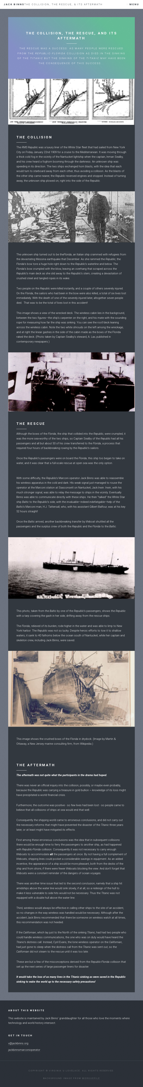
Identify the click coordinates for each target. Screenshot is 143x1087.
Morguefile (91, 1078)
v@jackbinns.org (18, 1043)
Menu (134, 4)
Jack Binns (53, 4)
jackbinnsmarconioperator (24, 1050)
